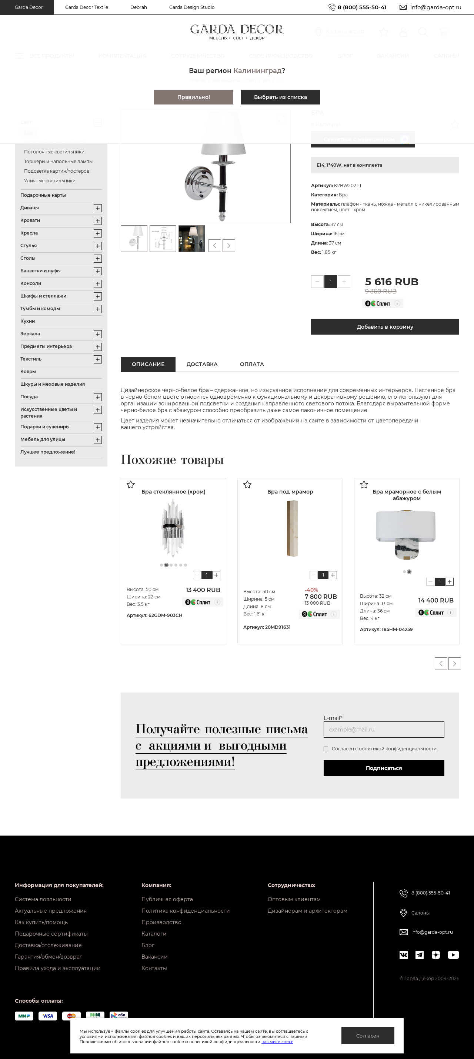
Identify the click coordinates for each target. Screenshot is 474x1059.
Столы (28, 258)
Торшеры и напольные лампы (58, 161)
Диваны (29, 207)
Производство (161, 922)
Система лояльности (43, 899)
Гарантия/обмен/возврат (48, 956)
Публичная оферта (167, 899)
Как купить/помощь (41, 922)
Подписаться (384, 768)
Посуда (29, 396)
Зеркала (30, 333)
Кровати (30, 220)
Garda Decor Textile (86, 7)
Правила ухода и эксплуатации (58, 968)
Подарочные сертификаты (51, 933)
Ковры (28, 371)
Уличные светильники (50, 180)
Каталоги (154, 933)
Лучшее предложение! (47, 452)
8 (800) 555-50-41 (362, 7)
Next (454, 663)
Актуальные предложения (51, 910)
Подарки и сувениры (45, 426)
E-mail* (333, 718)
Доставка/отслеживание (48, 945)
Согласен (368, 1036)
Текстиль (30, 359)
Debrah (138, 7)
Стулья (28, 245)
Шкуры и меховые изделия (52, 384)
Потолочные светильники (54, 152)
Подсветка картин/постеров (56, 171)
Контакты (154, 968)
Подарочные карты (43, 195)
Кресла (29, 233)
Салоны (420, 913)
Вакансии (154, 956)
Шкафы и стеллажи (43, 296)
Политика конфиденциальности (185, 910)
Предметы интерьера (46, 346)
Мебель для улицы (42, 439)
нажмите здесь (277, 1041)
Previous (441, 663)
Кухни (27, 321)
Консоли (30, 283)
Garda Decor (29, 7)
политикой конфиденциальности (398, 748)
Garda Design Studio (192, 7)
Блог (147, 945)
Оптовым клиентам (294, 899)
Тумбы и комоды (40, 308)
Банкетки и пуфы (40, 270)
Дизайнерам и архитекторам (307, 910)
